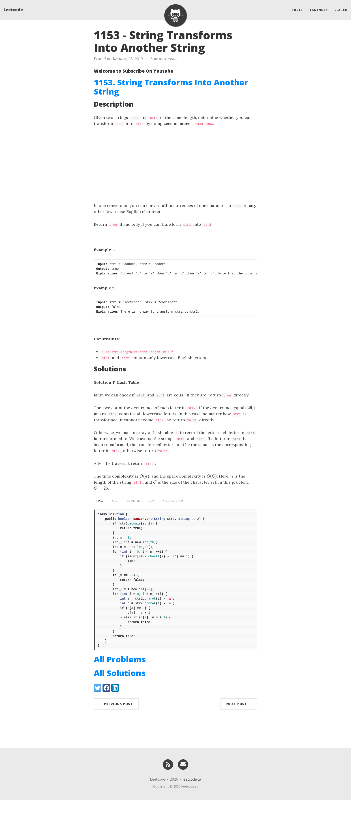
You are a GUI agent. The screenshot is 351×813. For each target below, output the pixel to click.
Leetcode (13, 10)
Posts (297, 10)
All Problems (120, 672)
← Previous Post (116, 717)
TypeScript (173, 501)
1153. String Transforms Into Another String (171, 87)
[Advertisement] (175, 164)
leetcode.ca (192, 792)
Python (133, 501)
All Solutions (120, 685)
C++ (115, 501)
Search (340, 10)
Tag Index (318, 10)
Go (151, 501)
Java (99, 501)
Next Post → (238, 717)
